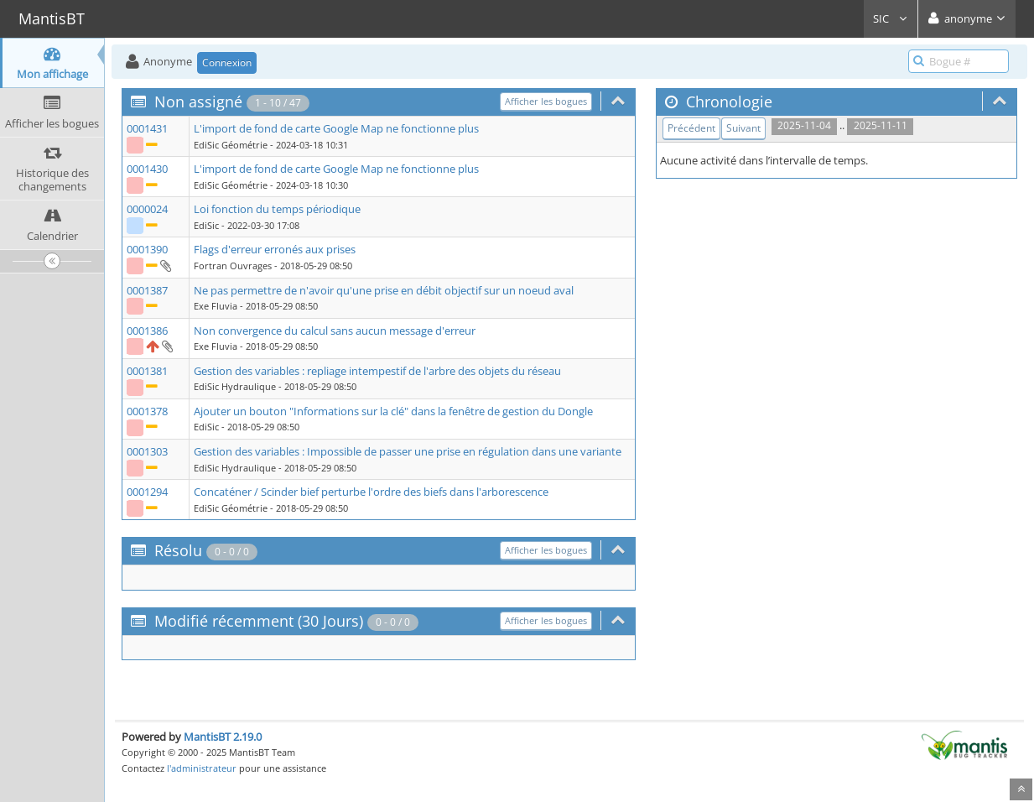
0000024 (147, 208)
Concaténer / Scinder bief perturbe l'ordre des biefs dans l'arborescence (371, 491)
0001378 (147, 411)
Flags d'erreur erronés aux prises (275, 249)
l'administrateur (201, 768)
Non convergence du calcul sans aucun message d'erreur (334, 330)
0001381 (147, 370)
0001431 (147, 128)
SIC (890, 18)
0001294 (147, 491)
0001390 (147, 249)
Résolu (178, 550)
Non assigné (198, 101)
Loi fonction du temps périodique (277, 208)
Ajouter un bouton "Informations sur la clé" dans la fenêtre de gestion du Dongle (393, 411)
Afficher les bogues (546, 101)
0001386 (147, 330)
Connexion (227, 62)
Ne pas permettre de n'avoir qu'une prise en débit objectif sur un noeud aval (384, 290)
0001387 (147, 290)
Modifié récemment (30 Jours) (258, 621)
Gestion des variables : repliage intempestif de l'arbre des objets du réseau (377, 370)
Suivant (743, 128)
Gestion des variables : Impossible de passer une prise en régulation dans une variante (407, 451)
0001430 (147, 168)
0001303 (147, 451)
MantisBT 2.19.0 (223, 736)
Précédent (691, 128)
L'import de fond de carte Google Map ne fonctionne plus (336, 128)
